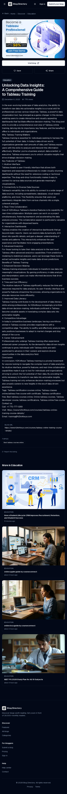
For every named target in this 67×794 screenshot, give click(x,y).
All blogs (5, 731)
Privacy (30, 787)
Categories (6, 735)
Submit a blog (7, 747)
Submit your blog (56, 4)
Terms (37, 787)
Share (50, 71)
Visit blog (33, 63)
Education (32, 14)
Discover (21, 14)
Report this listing (9, 452)
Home (13, 14)
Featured (5, 727)
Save (17, 71)
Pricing (5, 751)
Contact (5, 772)
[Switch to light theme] (34, 4)
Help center (6, 768)
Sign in (42, 4)
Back (5, 13)
